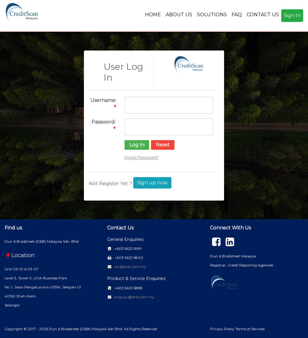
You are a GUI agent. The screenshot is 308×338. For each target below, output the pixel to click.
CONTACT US (263, 14)
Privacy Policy (223, 329)
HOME (153, 14)
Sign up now (152, 183)
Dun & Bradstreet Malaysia (233, 256)
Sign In (292, 15)
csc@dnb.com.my (130, 266)
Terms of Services (250, 329)
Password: (103, 122)
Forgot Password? (142, 157)
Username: (103, 100)
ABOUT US (179, 14)
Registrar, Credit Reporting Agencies (241, 265)
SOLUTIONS (212, 14)
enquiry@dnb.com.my (134, 297)
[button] (137, 145)
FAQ (237, 14)
